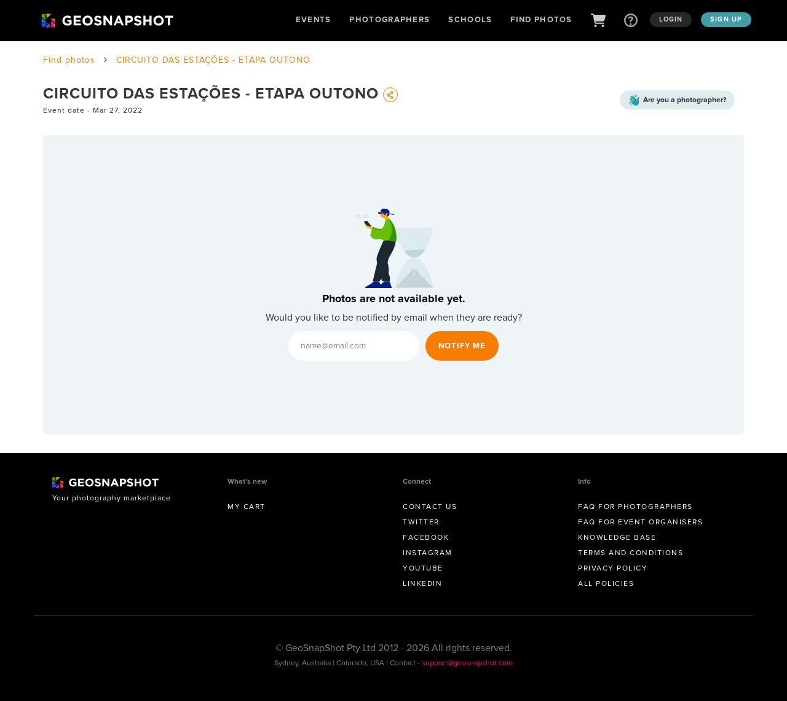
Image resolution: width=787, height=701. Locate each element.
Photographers (389, 19)
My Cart (246, 506)
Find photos (69, 60)
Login (671, 19)
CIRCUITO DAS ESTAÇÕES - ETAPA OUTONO (213, 60)
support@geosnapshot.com (467, 662)
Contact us (430, 506)
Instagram (428, 552)
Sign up (726, 19)
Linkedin (422, 583)
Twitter (421, 521)
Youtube (423, 568)
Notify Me (462, 345)
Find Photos (541, 19)
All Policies (606, 583)
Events (313, 19)
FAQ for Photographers (635, 506)
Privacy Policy (612, 568)
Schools (470, 19)
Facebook (426, 537)
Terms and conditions (630, 552)
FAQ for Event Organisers (640, 521)
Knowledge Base (617, 537)
